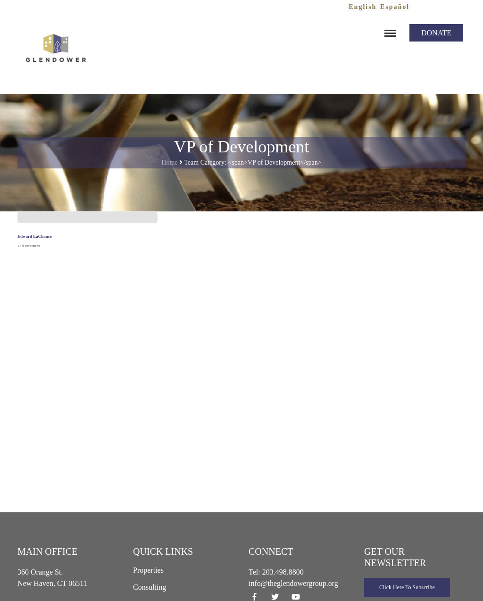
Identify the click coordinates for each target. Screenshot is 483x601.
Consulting (149, 587)
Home (169, 162)
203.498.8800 (283, 572)
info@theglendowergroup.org (293, 583)
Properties (148, 570)
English (362, 6)
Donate (436, 33)
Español (394, 6)
